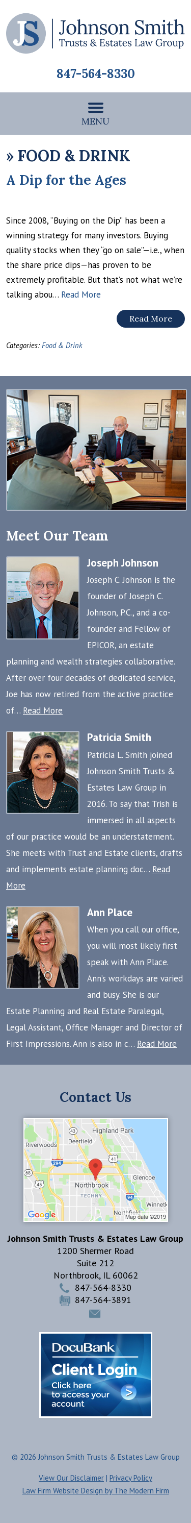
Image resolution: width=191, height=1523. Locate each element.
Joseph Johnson (122, 563)
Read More (81, 294)
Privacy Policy (131, 1478)
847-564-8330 (96, 74)
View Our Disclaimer (71, 1478)
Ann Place (109, 912)
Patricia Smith (119, 737)
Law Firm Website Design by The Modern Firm (95, 1490)
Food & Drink (62, 345)
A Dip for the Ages (66, 179)
